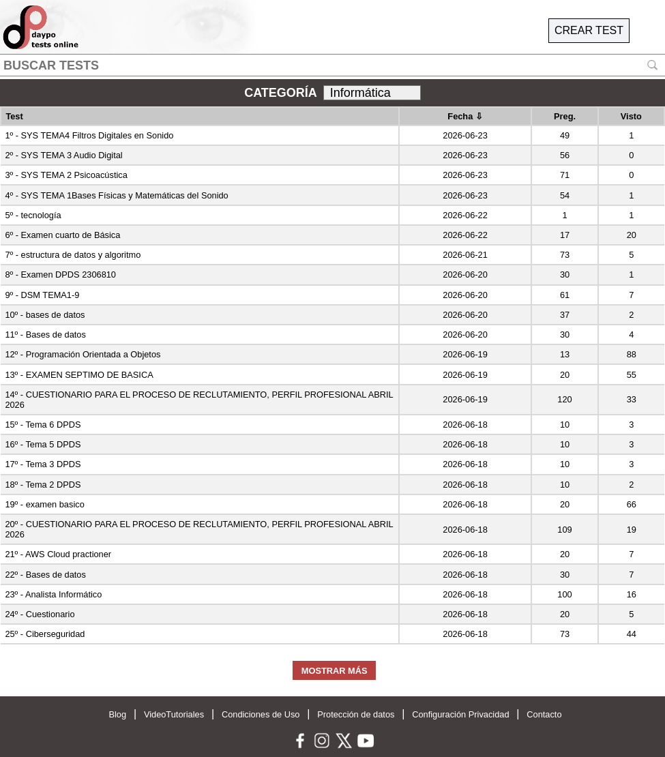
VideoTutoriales (174, 714)
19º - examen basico (44, 504)
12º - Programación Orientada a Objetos (82, 354)
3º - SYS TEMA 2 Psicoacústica (66, 175)
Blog (117, 714)
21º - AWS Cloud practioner (58, 554)
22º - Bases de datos (45, 574)
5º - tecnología (33, 215)
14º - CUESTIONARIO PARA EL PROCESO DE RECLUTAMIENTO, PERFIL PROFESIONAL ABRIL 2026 (199, 399)
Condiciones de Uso (261, 714)
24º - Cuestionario (39, 614)
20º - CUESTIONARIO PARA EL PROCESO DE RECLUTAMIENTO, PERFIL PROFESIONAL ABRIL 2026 (199, 529)
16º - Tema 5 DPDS (42, 444)
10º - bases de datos (45, 315)
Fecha (465, 116)
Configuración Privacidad (460, 714)
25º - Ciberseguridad (45, 634)
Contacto (544, 714)
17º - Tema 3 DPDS (42, 464)
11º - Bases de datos (45, 334)
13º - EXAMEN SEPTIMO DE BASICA (79, 375)
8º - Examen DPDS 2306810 (60, 274)
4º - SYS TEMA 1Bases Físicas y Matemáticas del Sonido (116, 195)
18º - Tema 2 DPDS (42, 484)
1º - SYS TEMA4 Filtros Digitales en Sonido (89, 135)
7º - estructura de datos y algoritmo (73, 255)
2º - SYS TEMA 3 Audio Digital (63, 155)
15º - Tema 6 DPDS (42, 424)
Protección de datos (355, 714)
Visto (631, 116)
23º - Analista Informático (53, 594)
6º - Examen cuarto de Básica (62, 235)
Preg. (565, 116)
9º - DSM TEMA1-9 (42, 295)
